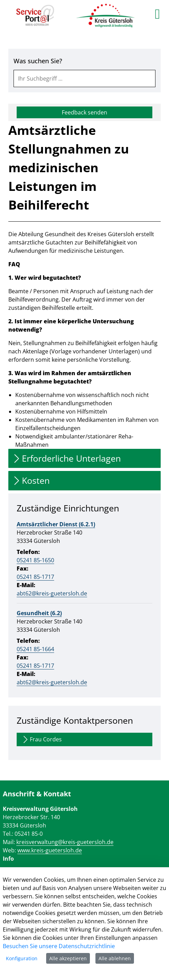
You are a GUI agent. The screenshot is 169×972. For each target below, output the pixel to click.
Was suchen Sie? (38, 61)
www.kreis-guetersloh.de (49, 850)
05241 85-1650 (35, 560)
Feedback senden (84, 112)
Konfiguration (21, 958)
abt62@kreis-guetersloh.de (52, 593)
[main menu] (157, 13)
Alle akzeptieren (68, 958)
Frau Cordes (41, 739)
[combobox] (84, 78)
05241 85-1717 (35, 577)
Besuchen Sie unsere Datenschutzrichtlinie (59, 946)
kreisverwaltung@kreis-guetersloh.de (64, 842)
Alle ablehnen (115, 958)
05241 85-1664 (35, 649)
